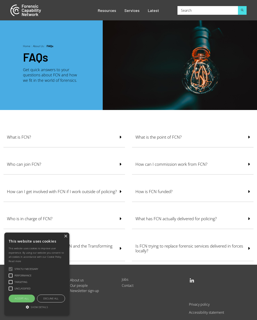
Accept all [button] (22, 298)
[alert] (36, 274)
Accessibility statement (206, 312)
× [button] (65, 236)
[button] (37, 307)
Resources (107, 10)
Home (26, 46)
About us (77, 280)
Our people (79, 285)
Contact (127, 285)
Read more (15, 261)
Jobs (125, 279)
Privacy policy (199, 304)
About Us (38, 46)
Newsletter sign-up (84, 290)
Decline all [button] (51, 298)
